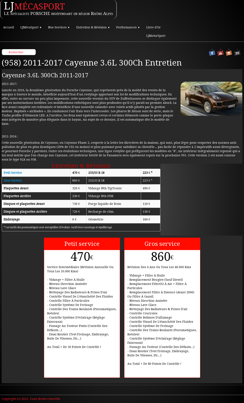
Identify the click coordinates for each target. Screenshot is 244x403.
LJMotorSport (155, 35)
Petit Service (13, 172)
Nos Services (59, 27)
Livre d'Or (153, 27)
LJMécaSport (31, 27)
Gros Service (13, 180)
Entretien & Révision (93, 27)
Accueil (8, 27)
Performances (128, 27)
